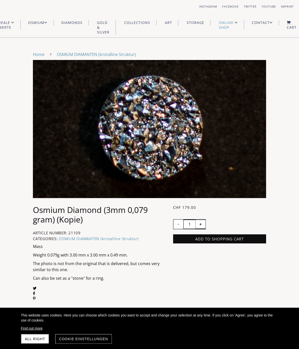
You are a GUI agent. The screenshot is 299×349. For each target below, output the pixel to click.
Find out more (31, 328)
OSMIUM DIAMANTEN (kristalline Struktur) (98, 238)
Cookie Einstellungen (83, 339)
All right (35, 339)
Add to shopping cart (219, 238)
